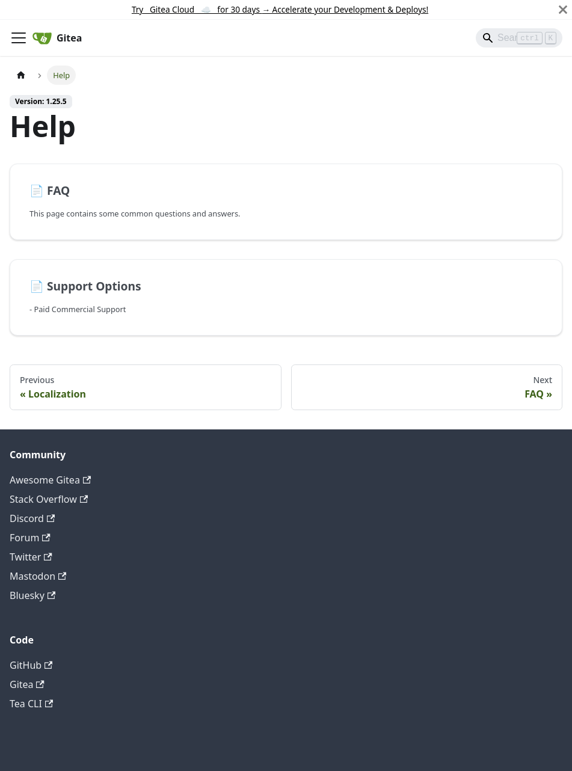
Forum (30, 537)
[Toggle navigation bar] (19, 38)
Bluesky (32, 595)
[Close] (563, 9)
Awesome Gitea (50, 480)
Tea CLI (31, 703)
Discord (32, 518)
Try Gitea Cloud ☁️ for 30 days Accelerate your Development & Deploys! (280, 9)
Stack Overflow (49, 499)
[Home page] (21, 75)
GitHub (31, 665)
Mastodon (38, 576)
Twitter (31, 557)
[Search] (519, 38)
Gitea (27, 684)
